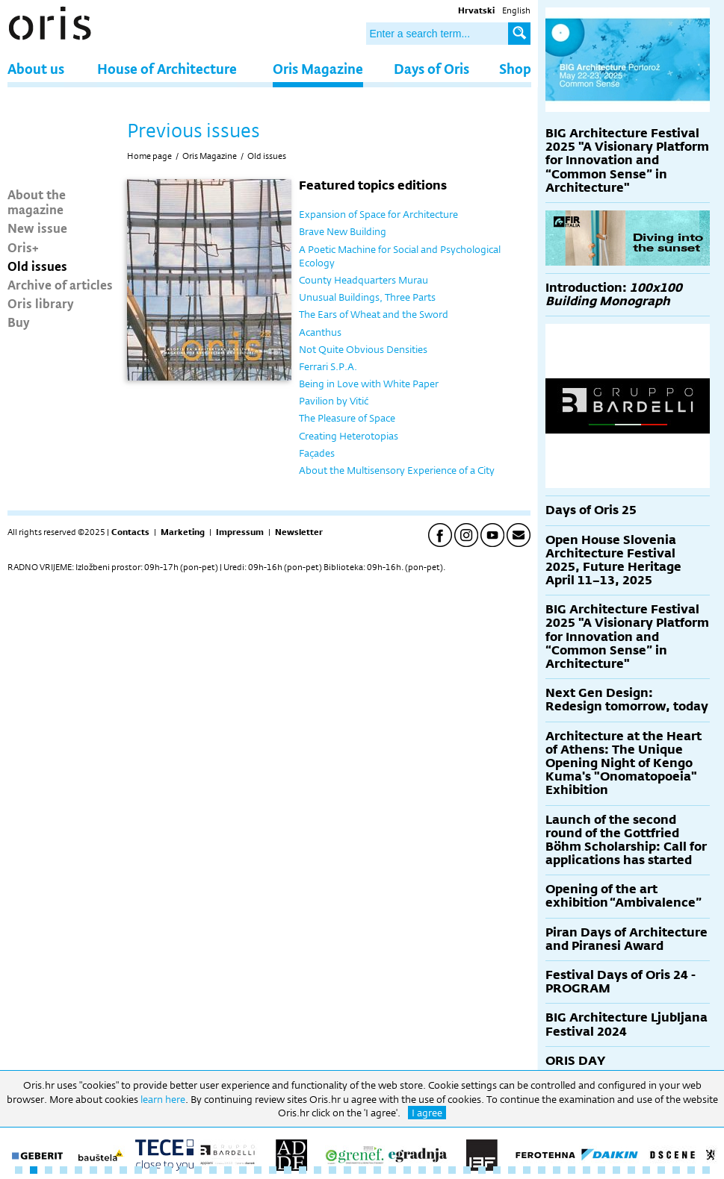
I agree (427, 1112)
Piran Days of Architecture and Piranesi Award (626, 939)
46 (691, 1170)
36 (541, 1170)
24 (362, 1170)
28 (422, 1170)
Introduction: (613, 294)
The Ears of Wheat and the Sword (373, 314)
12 (183, 1170)
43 (646, 1170)
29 (437, 1170)
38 (571, 1170)
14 (213, 1170)
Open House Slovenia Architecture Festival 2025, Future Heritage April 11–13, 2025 (613, 560)
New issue (37, 228)
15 (228, 1170)
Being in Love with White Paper (369, 383)
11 (168, 1170)
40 (601, 1170)
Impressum (240, 532)
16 (243, 1170)
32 (482, 1170)
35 (526, 1170)
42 (631, 1170)
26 (392, 1170)
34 (512, 1170)
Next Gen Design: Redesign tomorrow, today (626, 699)
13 (198, 1170)
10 (153, 1170)
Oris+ (23, 247)
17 (258, 1170)
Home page (149, 156)
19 (287, 1170)
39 (586, 1170)
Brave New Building (342, 231)
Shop (515, 68)
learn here (162, 1099)
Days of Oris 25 (591, 510)
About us (35, 68)
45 (676, 1170)
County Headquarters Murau (363, 280)
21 (317, 1170)
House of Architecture (167, 68)
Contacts (130, 532)
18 (272, 1170)
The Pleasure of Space (347, 418)
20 (302, 1170)
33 (497, 1170)
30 (452, 1170)
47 (706, 1170)
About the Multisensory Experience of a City (397, 470)
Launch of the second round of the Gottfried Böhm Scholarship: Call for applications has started (626, 840)
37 (556, 1170)
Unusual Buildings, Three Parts (367, 297)
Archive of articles (60, 284)
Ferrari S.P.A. (328, 366)
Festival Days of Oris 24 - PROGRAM (620, 981)
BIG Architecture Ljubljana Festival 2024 (626, 1024)
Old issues (37, 266)
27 (407, 1170)
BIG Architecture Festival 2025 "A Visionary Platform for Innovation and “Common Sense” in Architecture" (627, 160)
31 (467, 1170)
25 (377, 1170)
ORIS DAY (575, 1061)
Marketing (183, 532)
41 (616, 1170)
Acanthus (320, 332)
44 (661, 1170)
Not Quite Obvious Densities (363, 349)
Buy (18, 322)
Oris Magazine (318, 68)
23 (347, 1170)
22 (332, 1170)
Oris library (40, 303)
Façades (317, 453)
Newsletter (299, 532)
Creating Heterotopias (348, 435)
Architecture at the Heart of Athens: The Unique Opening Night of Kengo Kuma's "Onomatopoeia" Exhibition (623, 763)
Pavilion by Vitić (333, 400)
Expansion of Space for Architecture (378, 214)
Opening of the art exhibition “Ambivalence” (623, 895)
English (516, 10)
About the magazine (36, 201)
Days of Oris (431, 68)
